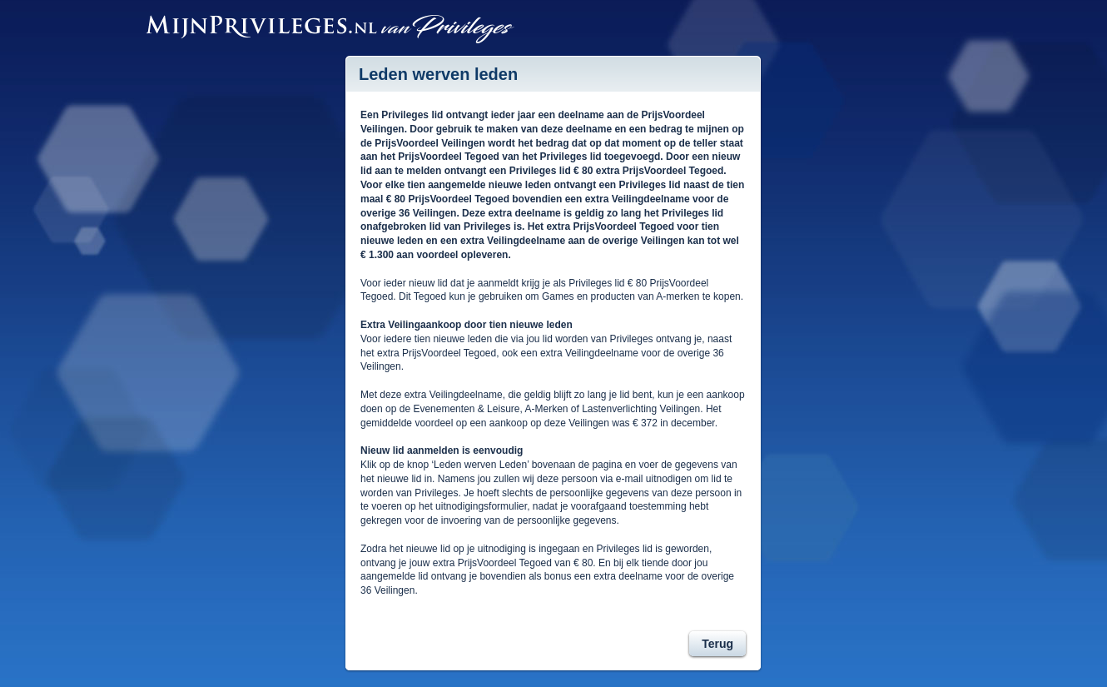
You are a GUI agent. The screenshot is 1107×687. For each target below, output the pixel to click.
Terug (717, 643)
